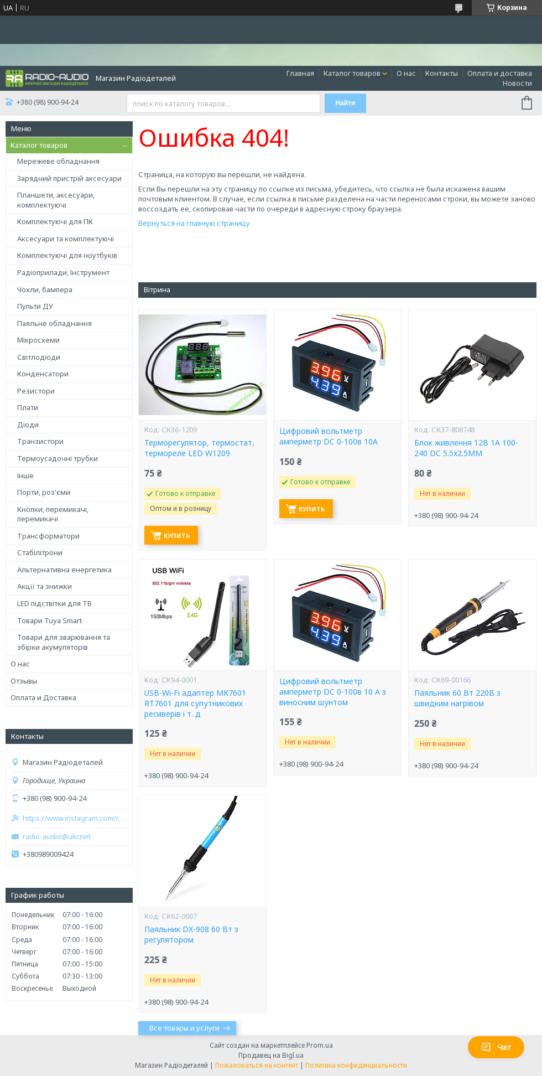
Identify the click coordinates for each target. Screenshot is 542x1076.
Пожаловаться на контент (256, 1065)
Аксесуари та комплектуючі (65, 239)
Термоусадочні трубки (57, 458)
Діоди (28, 425)
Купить (177, 535)
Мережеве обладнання (58, 161)
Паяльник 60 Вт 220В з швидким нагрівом (457, 698)
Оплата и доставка (499, 73)
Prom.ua (319, 1045)
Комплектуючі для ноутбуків (67, 255)
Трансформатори (48, 536)
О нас (406, 73)
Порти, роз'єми (43, 492)
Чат (496, 1047)
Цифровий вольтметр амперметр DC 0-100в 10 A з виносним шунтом (332, 691)
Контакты (441, 73)
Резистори (36, 391)
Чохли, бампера (44, 289)
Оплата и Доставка (43, 697)
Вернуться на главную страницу (194, 223)
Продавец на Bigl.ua (271, 1055)
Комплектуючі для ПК (55, 221)
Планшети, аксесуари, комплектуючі (56, 200)
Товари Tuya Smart (49, 620)
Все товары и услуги (184, 1028)
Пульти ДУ (35, 306)
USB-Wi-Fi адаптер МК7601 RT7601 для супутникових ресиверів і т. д (195, 703)
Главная (300, 73)
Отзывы (24, 681)
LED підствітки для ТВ (54, 603)
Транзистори (40, 441)
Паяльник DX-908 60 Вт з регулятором (191, 934)
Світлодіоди (38, 357)
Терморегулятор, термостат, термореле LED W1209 (199, 448)
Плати (27, 407)
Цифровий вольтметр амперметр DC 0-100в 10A (328, 436)
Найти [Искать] (345, 103)
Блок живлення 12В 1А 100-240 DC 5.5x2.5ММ (466, 448)
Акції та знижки (44, 586)
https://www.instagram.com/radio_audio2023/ (75, 818)
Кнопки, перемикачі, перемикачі (52, 514)
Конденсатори (43, 374)
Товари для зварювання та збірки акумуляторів (63, 642)
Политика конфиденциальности (356, 1065)
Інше (25, 475)
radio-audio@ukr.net (57, 836)
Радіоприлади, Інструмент (63, 272)
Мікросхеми (38, 340)
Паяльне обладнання (54, 323)
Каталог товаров (352, 73)
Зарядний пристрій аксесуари (69, 178)
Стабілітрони (39, 552)
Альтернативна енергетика (64, 570)
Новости (517, 83)
